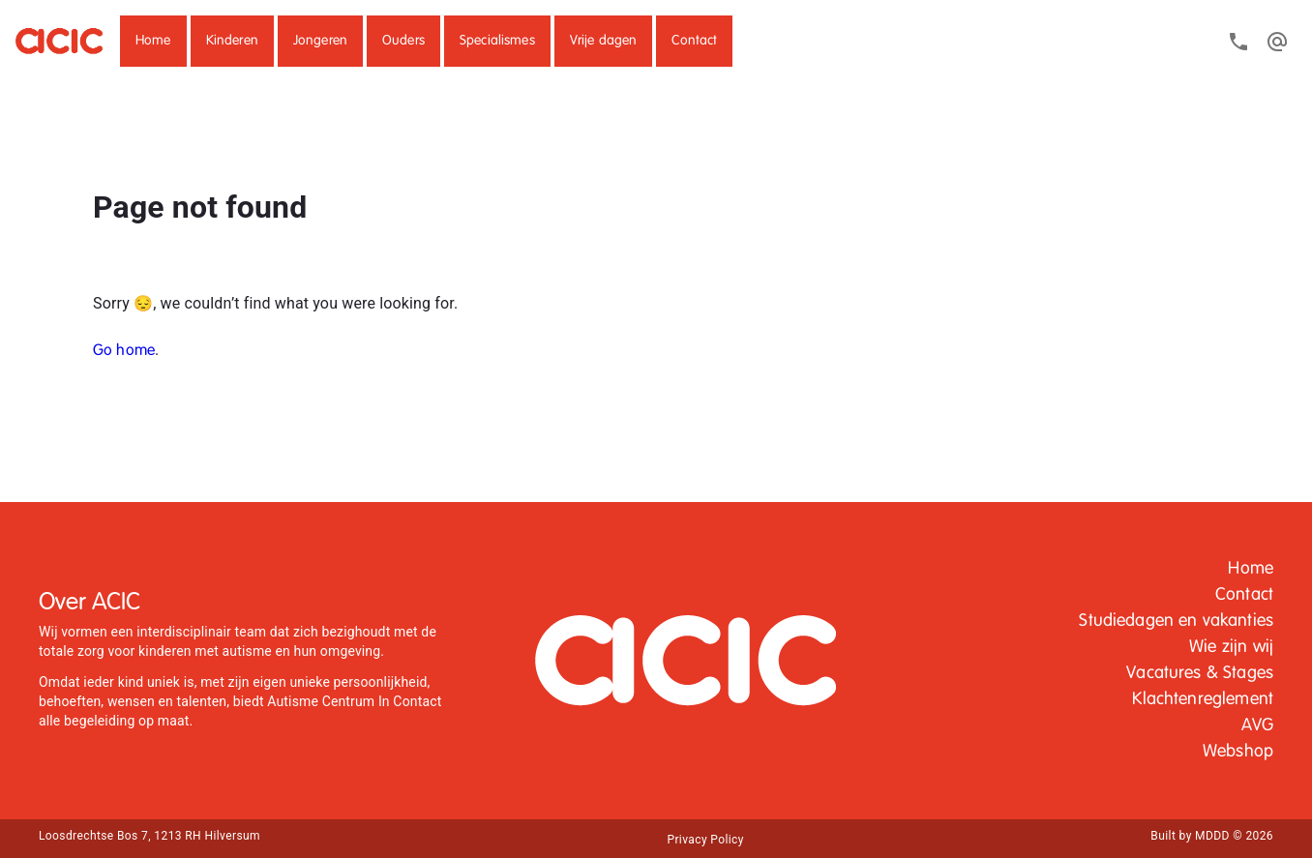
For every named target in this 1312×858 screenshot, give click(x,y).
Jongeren (320, 40)
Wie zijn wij (1231, 647)
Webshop (1238, 751)
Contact (694, 40)
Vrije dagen (604, 40)
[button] (153, 41)
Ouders (403, 40)
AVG (1257, 725)
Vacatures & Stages (1199, 673)
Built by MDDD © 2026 (1211, 836)
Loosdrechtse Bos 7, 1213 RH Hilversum (149, 836)
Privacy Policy (705, 839)
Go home (124, 351)
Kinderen (232, 40)
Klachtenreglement (1202, 699)
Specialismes (497, 40)
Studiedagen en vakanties (1176, 621)
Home (153, 40)
